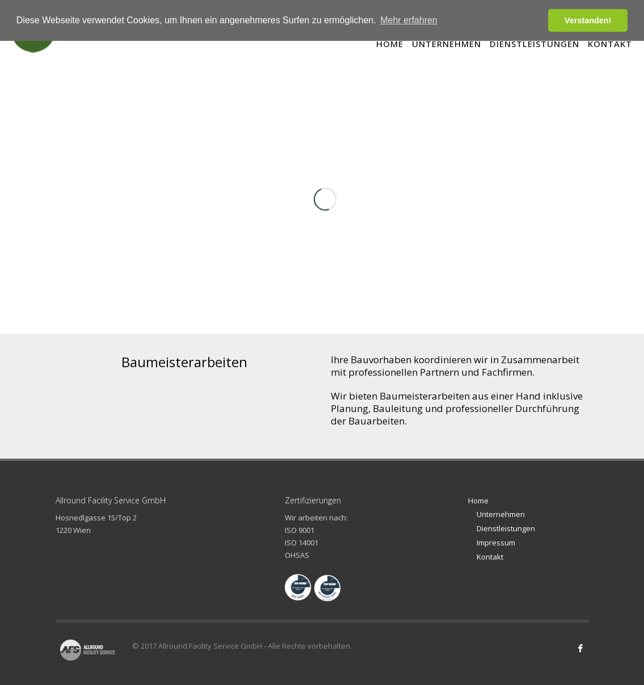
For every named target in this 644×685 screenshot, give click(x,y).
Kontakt (490, 557)
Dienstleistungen (506, 528)
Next (569, 285)
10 (566, 112)
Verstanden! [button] (588, 20)
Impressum (496, 542)
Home (478, 500)
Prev (551, 285)
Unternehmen (501, 514)
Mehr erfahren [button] (408, 20)
